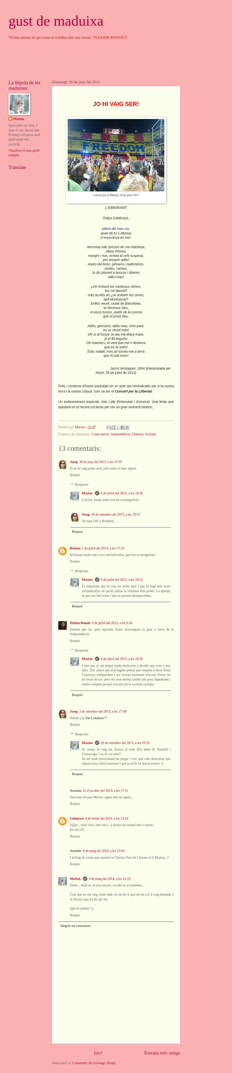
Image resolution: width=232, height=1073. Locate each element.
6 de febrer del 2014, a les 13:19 (106, 818)
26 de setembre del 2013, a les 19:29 (125, 743)
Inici (98, 1052)
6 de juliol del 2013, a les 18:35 (122, 659)
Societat (150, 434)
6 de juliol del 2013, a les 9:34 (112, 623)
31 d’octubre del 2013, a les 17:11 (105, 790)
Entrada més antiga (162, 1052)
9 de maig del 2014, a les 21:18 (109, 879)
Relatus (75, 548)
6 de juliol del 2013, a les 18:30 (122, 493)
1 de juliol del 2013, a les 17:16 (103, 548)
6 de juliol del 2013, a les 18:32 (122, 580)
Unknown (77, 818)
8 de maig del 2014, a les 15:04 (103, 851)
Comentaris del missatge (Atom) (94, 1063)
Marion (88, 493)
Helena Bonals (80, 623)
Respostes (81, 485)
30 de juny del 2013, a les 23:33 (100, 462)
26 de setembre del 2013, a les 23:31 (115, 514)
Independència (120, 434)
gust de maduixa (55, 21)
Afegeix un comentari (75, 926)
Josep (74, 462)
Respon (75, 475)
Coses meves (100, 434)
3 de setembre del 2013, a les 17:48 (102, 711)
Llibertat (138, 434)
